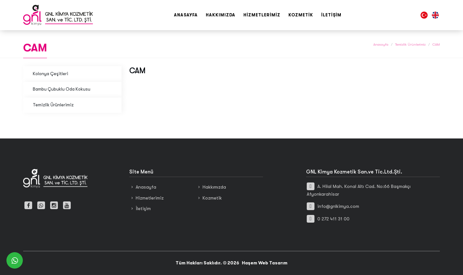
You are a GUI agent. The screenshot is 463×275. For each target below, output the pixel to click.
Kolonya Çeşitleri (50, 73)
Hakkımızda (220, 15)
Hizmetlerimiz (261, 15)
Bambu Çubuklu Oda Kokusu (61, 89)
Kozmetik (300, 15)
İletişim (331, 15)
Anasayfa (186, 15)
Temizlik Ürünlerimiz (410, 44)
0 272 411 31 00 (328, 219)
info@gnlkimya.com (333, 206)
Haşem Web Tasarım (264, 262)
